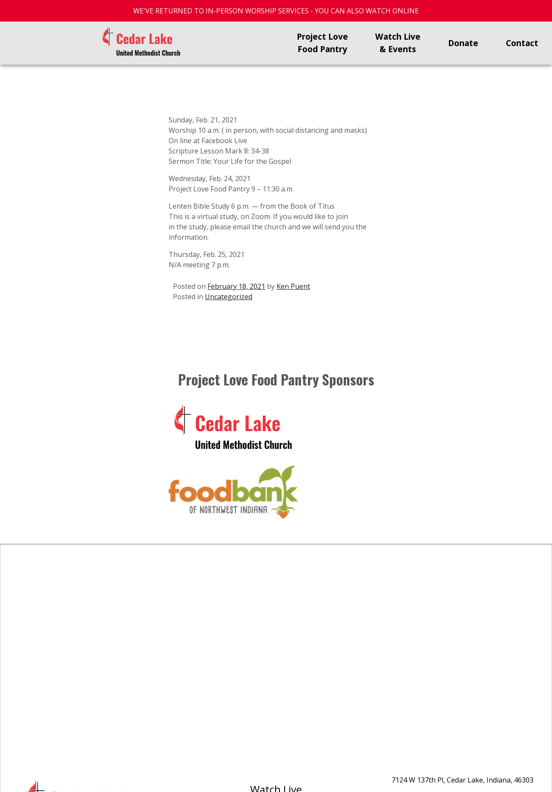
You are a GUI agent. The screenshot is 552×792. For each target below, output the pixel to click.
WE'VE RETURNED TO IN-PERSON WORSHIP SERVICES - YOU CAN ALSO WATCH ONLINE (276, 11)
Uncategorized (228, 296)
